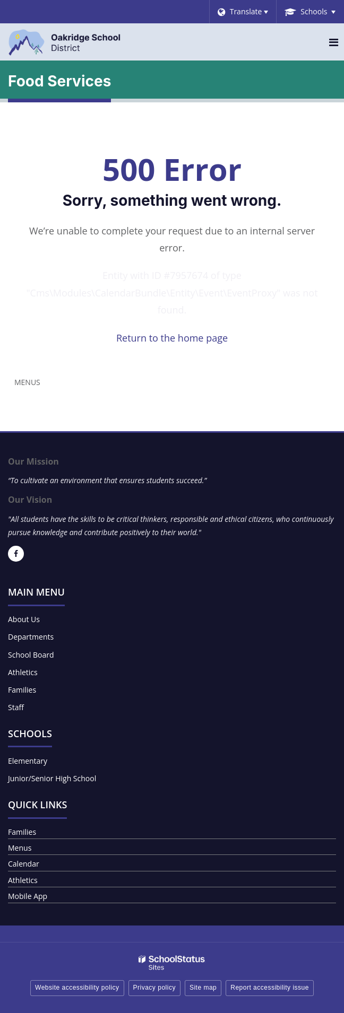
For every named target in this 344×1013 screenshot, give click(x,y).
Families (22, 690)
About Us (24, 619)
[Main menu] (333, 41)
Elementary (27, 761)
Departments (31, 637)
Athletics (23, 672)
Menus (27, 382)
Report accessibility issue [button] (269, 987)
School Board (31, 655)
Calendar (23, 864)
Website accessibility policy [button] (77, 987)
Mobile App (27, 896)
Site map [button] (203, 987)
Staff (16, 707)
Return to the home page (172, 337)
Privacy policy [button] (154, 987)
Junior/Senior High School (52, 778)
